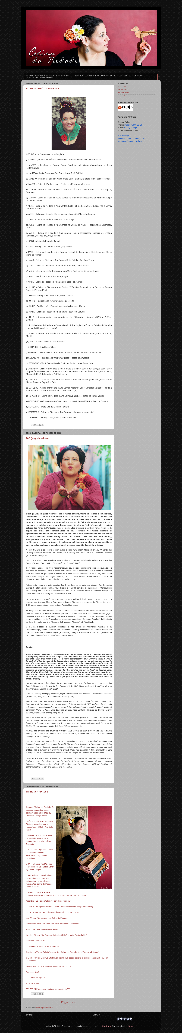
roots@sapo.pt (130, 128)
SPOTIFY (121, 96)
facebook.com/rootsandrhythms (131, 138)
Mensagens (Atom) (44, 1008)
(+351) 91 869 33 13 (133, 125)
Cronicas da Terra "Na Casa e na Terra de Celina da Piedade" (52, 924)
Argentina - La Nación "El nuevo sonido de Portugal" (48, 901)
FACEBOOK (122, 90)
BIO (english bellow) (37, 438)
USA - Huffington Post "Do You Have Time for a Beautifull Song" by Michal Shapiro (40, 867)
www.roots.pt (123, 136)
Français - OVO (32, 972)
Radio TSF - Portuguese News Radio (42, 929)
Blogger (131, 1026)
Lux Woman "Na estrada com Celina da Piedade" (47, 918)
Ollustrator (106, 1026)
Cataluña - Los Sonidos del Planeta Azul (43, 946)
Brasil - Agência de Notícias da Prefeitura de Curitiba (48, 966)
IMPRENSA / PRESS (37, 791)
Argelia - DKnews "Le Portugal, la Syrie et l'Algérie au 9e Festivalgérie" (56, 935)
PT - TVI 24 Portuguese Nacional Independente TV (48, 989)
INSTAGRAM (123, 93)
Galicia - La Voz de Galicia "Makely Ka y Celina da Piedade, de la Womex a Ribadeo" (62, 952)
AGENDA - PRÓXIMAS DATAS (42, 88)
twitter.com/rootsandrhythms (130, 141)
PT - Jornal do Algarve (35, 978)
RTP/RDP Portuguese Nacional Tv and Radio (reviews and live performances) (59, 907)
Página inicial (69, 1002)
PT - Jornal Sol (32, 983)
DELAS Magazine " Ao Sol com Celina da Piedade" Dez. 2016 (52, 912)
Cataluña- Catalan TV (35, 941)
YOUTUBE (122, 87)
